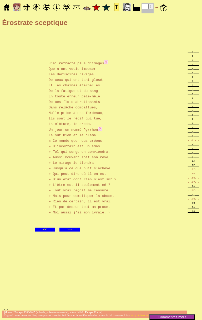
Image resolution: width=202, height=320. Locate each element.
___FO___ (193, 202)
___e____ (193, 68)
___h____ (193, 81)
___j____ (193, 89)
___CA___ (193, 186)
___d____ (193, 64)
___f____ (193, 72)
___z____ (193, 156)
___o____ (193, 110)
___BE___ (193, 165)
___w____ (193, 144)
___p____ (193, 114)
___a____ (193, 51)
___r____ (193, 123)
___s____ (193, 127)
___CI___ (193, 194)
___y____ (193, 152)
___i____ (193, 85)
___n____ (193, 106)
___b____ (193, 55)
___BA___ (193, 160)
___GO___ (193, 211)
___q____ (193, 118)
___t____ (193, 131)
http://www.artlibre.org (147, 315)
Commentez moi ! (172, 317)
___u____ (193, 135)
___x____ (193, 148)
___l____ (193, 97)
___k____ (193, 93)
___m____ (193, 102)
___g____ (193, 76)
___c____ (193, 60)
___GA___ (193, 207)
